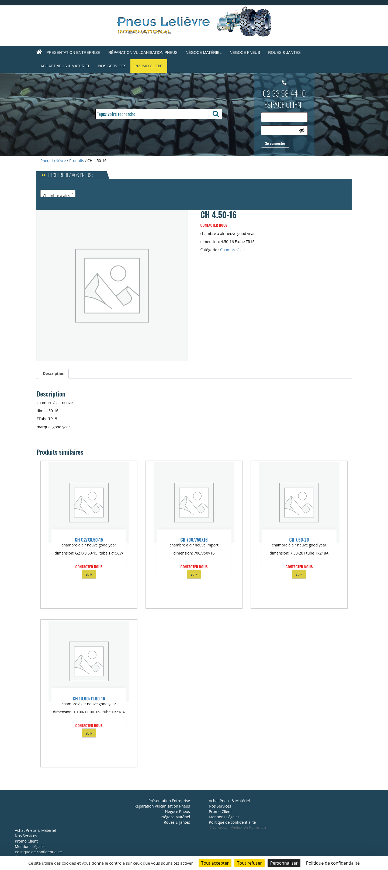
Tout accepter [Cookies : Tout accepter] (215, 863)
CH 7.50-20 (299, 539)
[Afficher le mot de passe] (302, 130)
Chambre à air (232, 249)
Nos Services (112, 66)
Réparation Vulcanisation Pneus (143, 52)
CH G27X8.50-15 (89, 539)
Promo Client (148, 66)
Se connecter (275, 143)
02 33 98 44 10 (284, 93)
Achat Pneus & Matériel (65, 66)
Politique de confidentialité (38, 851)
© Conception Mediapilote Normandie (237, 827)
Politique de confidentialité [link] (333, 863)
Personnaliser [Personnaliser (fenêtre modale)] (284, 863)
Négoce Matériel (204, 52)
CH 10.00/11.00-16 (89, 698)
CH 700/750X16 (193, 539)
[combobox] (57, 193)
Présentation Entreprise (73, 52)
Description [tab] (54, 373)
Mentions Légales (30, 846)
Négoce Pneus (245, 52)
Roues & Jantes (284, 52)
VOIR (88, 574)
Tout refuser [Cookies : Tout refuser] (249, 863)
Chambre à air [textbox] (56, 195)
